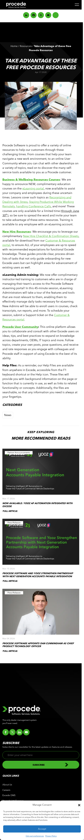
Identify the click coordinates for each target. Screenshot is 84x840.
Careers (6, 790)
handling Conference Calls (33, 206)
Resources (26, 46)
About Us (7, 784)
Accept (42, 828)
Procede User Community (20, 327)
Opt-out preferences (35, 836)
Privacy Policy (51, 836)
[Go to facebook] (5, 732)
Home (14, 46)
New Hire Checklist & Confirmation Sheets (51, 236)
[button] (79, 804)
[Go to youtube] (26, 732)
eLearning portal (33, 188)
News (7, 415)
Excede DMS (8, 795)
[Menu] (77, 4)
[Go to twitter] (12, 732)
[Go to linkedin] (19, 732)
